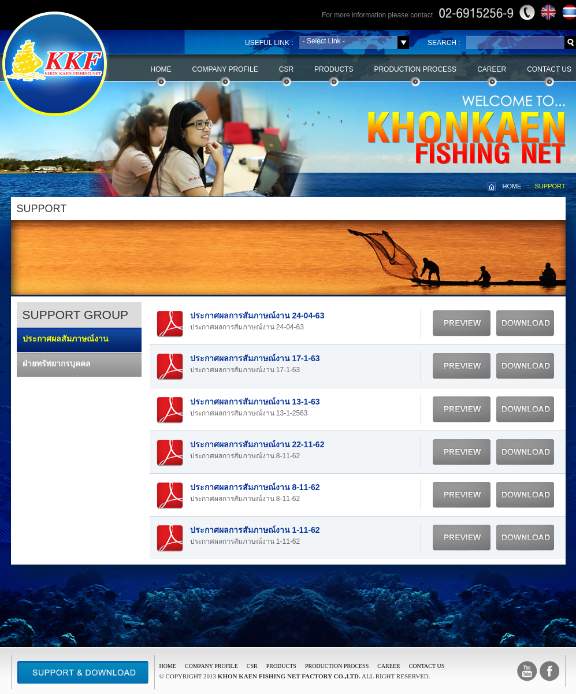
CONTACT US (427, 666)
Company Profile (225, 69)
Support (82, 672)
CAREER (388, 666)
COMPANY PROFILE (211, 666)
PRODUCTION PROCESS (337, 666)
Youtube (527, 671)
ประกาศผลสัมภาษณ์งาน (66, 338)
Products (333, 69)
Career (491, 69)
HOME (511, 186)
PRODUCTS (281, 666)
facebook (549, 671)
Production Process (415, 69)
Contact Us (549, 69)
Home (161, 69)
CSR (286, 69)
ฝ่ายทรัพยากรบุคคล (57, 363)
